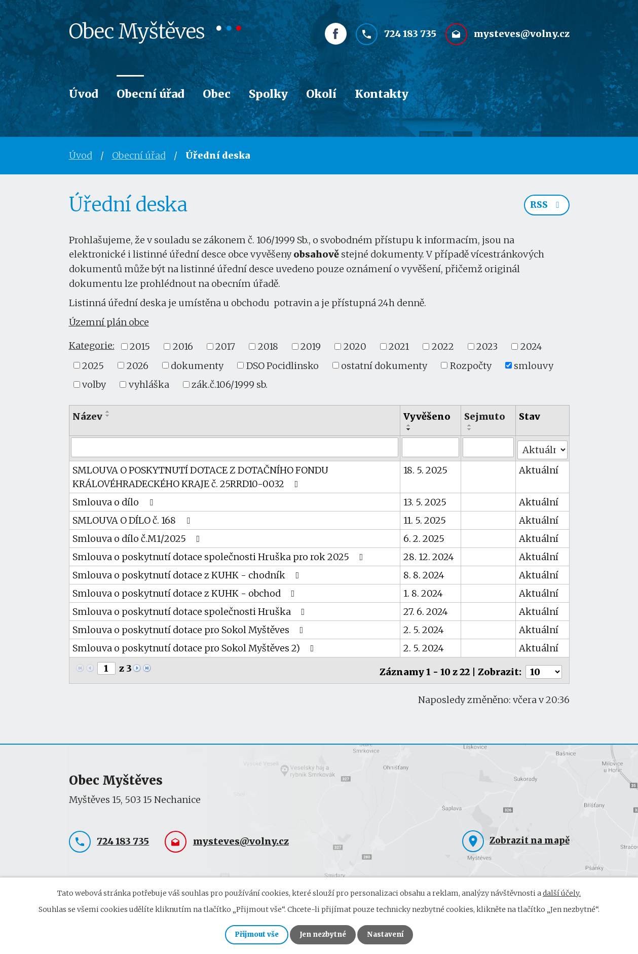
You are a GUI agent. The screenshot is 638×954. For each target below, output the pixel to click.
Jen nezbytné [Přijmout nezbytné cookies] (323, 933)
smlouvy (533, 365)
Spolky (268, 94)
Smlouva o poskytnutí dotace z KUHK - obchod (185, 591)
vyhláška (149, 384)
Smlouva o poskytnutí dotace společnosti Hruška (190, 609)
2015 (140, 346)
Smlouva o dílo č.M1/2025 (138, 536)
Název (87, 416)
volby (94, 384)
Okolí (321, 94)
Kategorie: (92, 345)
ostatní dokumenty (384, 365)
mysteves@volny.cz (522, 39)
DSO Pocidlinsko (282, 365)
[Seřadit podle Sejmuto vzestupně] (469, 425)
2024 (531, 346)
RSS (546, 207)
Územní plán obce (109, 322)
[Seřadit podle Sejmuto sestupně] (469, 429)
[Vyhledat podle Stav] (542, 446)
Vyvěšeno (427, 416)
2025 (93, 365)
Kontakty (381, 94)
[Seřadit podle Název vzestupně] (108, 412)
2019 (311, 346)
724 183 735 (410, 39)
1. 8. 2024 (423, 591)
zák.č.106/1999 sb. (230, 384)
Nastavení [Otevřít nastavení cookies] (392, 933)
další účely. (562, 891)
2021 (399, 346)
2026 (137, 365)
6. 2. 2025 (424, 536)
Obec (217, 94)
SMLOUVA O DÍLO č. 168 (133, 518)
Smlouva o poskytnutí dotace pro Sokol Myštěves (190, 627)
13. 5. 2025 (425, 499)
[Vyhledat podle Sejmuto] (488, 447)
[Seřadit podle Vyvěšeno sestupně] (409, 429)
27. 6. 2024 (426, 609)
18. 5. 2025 (426, 467)
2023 (487, 346)
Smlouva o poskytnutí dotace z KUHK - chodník (188, 572)
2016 (183, 346)
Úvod (83, 94)
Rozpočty (471, 365)
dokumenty (197, 365)
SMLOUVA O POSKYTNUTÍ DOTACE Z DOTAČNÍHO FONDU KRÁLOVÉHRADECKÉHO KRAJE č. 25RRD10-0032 (200, 474)
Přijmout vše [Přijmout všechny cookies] (250, 933)
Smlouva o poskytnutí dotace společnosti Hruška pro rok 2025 (219, 554)
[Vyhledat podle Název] (235, 447)
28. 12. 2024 (429, 554)
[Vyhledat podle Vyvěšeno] (431, 447)
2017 (225, 346)
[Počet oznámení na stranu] (544, 666)
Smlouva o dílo (114, 499)
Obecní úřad (150, 94)
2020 (355, 346)
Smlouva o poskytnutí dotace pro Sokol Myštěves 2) (195, 645)
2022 (443, 346)
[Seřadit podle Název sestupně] (108, 416)
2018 (268, 346)
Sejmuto (484, 416)
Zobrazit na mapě (530, 834)
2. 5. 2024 (424, 627)
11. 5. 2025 (425, 518)
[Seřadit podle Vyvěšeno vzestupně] (409, 425)
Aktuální (538, 467)
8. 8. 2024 (424, 572)
